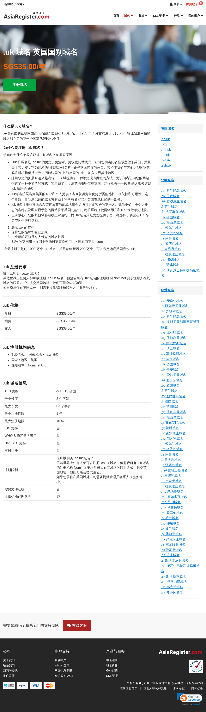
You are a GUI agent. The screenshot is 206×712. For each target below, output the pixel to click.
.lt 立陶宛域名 (171, 249)
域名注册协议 (128, 688)
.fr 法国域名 (169, 401)
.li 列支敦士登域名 (174, 470)
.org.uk (166, 144)
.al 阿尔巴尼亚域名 (174, 306)
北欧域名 (167, 180)
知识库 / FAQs (64, 675)
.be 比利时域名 (172, 332)
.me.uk (166, 149)
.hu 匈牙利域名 (172, 438)
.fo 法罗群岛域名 (173, 212)
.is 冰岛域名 (169, 238)
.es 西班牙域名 (172, 380)
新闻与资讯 (10, 670)
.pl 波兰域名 (169, 528)
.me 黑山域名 (171, 502)
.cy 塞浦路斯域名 (173, 353)
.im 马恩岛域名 (172, 233)
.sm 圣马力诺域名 (174, 581)
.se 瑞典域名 (170, 265)
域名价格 (112, 665)
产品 (178, 15)
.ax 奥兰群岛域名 (173, 190)
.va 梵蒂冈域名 (172, 592)
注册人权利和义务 (155, 688)
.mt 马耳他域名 (172, 513)
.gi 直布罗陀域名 (173, 422)
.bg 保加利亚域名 (173, 338)
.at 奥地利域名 (171, 311)
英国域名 (167, 128)
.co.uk (165, 139)
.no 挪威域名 (170, 259)
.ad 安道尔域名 (172, 300)
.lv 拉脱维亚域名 (173, 254)
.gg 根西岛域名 (172, 222)
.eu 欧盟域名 (170, 385)
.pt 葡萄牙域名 (171, 534)
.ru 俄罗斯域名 (171, 550)
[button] (14, 4)
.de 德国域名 (170, 364)
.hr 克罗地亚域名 (173, 433)
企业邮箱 (112, 670)
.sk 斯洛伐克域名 (173, 576)
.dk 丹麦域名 (170, 196)
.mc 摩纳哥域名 (172, 491)
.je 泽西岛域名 (171, 243)
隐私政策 (197, 688)
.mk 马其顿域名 (172, 507)
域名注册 (112, 660)
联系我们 (9, 665)
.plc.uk (165, 160)
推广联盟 (9, 675)
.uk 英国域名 (170, 217)
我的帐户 (196, 15)
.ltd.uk (165, 155)
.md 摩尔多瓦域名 (174, 497)
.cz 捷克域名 (170, 359)
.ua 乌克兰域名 (172, 587)
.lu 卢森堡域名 (171, 481)
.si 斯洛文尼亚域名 (174, 560)
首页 (116, 15)
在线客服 (77, 625)
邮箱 (143, 15)
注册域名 (19, 85)
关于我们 (9, 660)
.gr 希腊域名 (170, 428)
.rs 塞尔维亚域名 (173, 544)
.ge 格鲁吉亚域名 (173, 412)
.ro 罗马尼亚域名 (173, 539)
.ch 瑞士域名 (170, 348)
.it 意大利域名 (171, 460)
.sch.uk (166, 165)
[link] (189, 699)
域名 (129, 15)
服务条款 (179, 688)
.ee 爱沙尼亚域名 (173, 201)
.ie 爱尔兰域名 (171, 228)
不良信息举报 (63, 670)
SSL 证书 (161, 15)
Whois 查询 (62, 665)
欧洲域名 (167, 290)
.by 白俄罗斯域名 (173, 343)
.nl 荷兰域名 (169, 518)
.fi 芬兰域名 (169, 206)
